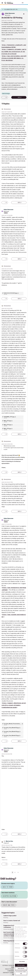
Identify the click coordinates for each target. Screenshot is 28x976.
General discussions (8, 929)
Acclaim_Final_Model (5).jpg (11, 727)
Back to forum (7, 887)
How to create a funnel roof (11, 920)
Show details (22, 961)
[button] (3, 97)
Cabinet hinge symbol (9, 915)
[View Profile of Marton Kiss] (9, 841)
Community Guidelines (13, 970)
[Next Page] (18, 872)
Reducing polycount (9, 940)
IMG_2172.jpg (7, 420)
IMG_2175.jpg (7, 428)
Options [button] (26, 9)
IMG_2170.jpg (7, 424)
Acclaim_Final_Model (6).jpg (11, 731)
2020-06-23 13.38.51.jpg (10, 293)
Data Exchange (6, 93)
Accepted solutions (9, 896)
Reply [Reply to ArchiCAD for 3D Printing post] (20, 97)
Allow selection (21, 968)
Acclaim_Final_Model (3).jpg (11, 735)
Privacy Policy (9, 969)
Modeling (5, 917)
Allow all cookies (21, 965)
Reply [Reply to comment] (20, 202)
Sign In (25, 3)
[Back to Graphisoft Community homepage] (9, 2)
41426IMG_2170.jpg (9, 416)
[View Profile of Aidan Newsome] (10, 13)
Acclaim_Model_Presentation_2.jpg (13, 723)
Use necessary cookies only (21, 972)
